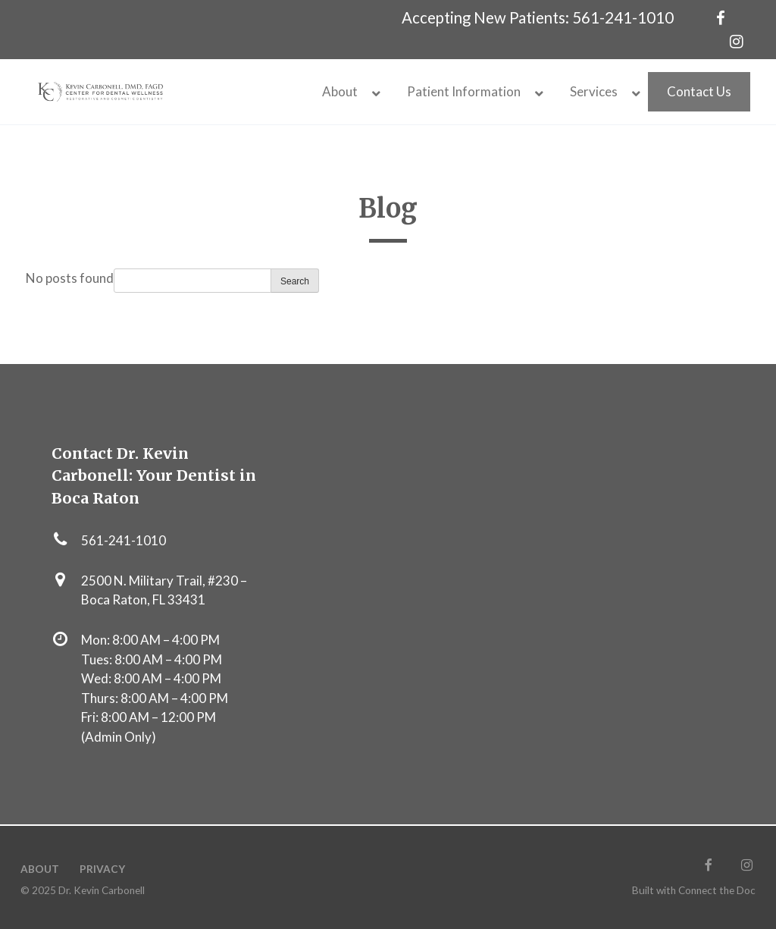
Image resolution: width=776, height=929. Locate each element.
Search (294, 281)
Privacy (102, 869)
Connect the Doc (717, 890)
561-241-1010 (623, 17)
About (39, 869)
